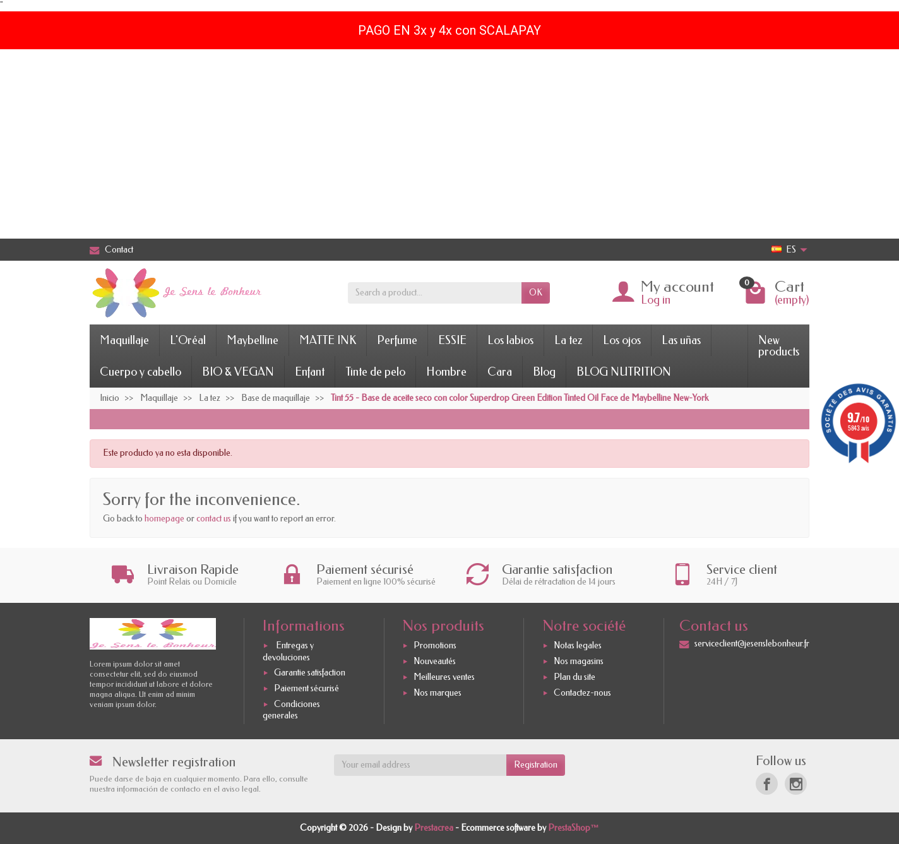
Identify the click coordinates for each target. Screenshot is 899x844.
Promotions (435, 646)
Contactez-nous (582, 692)
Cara (499, 372)
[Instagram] (796, 784)
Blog (544, 372)
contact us (213, 518)
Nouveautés (435, 661)
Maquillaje (124, 340)
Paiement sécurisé (306, 688)
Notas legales (578, 646)
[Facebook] (767, 784)
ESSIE (452, 340)
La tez (568, 340)
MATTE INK (327, 340)
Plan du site (574, 677)
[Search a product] (434, 293)
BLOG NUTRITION (623, 372)
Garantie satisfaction (309, 673)
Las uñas (681, 340)
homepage (164, 518)
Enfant (309, 372)
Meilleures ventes (444, 677)
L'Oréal (188, 340)
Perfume (397, 340)
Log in (655, 300)
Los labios (510, 340)
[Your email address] (420, 765)
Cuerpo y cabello (140, 372)
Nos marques (437, 692)
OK (535, 292)
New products (778, 346)
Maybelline (252, 340)
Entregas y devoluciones (288, 652)
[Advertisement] (449, 144)
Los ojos (622, 340)
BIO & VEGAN (238, 372)
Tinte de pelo (375, 372)
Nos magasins (579, 661)
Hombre (446, 372)
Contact (111, 249)
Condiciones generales (291, 710)
